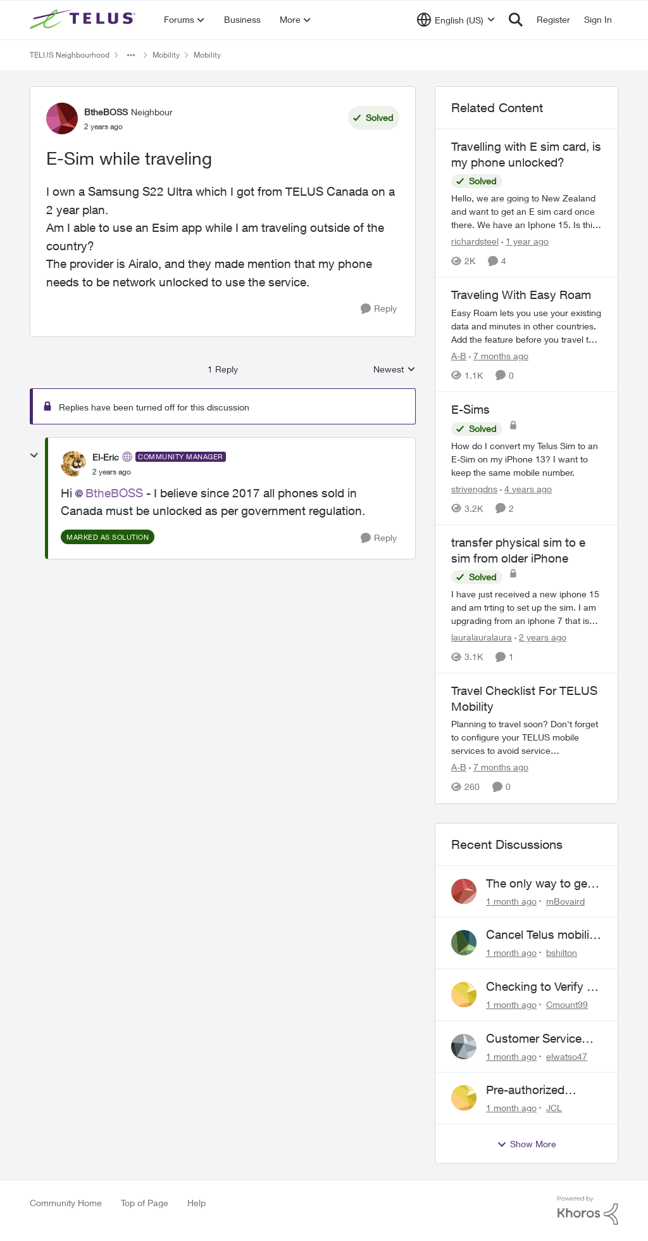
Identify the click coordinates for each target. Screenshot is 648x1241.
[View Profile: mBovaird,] (464, 891)
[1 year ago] (525, 241)
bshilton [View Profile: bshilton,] (561, 952)
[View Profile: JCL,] (464, 1098)
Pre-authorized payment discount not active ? (534, 1090)
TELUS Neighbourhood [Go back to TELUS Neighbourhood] (69, 55)
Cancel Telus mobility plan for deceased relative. (542, 935)
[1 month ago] (511, 900)
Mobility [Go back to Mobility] (166, 55)
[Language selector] (456, 19)
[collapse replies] (34, 455)
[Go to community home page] (84, 20)
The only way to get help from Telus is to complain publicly (540, 883)
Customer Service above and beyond (536, 1039)
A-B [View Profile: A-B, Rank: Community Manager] (458, 355)
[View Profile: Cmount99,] (464, 994)
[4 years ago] (526, 488)
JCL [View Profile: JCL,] (554, 1107)
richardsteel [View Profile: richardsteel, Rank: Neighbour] (475, 241)
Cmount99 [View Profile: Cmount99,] (567, 1004)
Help (196, 1202)
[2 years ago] (540, 637)
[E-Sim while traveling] (111, 472)
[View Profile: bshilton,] (464, 942)
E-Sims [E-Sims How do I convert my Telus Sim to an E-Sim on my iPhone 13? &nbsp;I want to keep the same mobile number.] (470, 409)
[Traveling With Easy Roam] (526, 326)
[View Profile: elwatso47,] (464, 1046)
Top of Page (144, 1202)
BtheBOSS (114, 493)
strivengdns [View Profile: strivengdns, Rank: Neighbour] (474, 488)
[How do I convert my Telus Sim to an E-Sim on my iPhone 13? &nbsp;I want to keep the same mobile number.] (526, 459)
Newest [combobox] (394, 370)
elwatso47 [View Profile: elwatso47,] (566, 1055)
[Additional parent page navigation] (131, 55)
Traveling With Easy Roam (521, 295)
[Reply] (378, 308)
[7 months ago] (498, 355)
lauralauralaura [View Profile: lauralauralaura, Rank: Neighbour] (481, 637)
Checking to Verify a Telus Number (539, 987)
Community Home (66, 1202)
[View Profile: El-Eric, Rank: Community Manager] (73, 463)
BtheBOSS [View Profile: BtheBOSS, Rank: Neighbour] (106, 111)
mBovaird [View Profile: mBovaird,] (565, 900)
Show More (526, 1144)
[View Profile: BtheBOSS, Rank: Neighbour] (62, 118)
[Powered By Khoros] (588, 1210)
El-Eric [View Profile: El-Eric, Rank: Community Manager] (105, 457)
